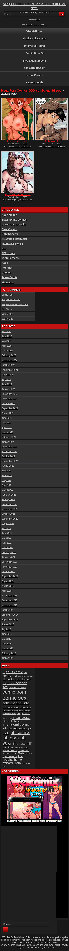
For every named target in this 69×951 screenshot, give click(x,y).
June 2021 (7, 533)
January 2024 (8, 389)
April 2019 (7, 591)
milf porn (15, 748)
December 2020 (9, 562)
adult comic (14, 672)
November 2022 (9, 451)
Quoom (6, 272)
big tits (16, 679)
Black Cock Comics (35, 38)
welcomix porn (12, 762)
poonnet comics (10, 753)
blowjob (25, 679)
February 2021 (9, 552)
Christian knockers (17, 687)
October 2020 (8, 571)
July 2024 (6, 379)
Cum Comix (7, 314)
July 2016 (6, 629)
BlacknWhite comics (14, 219)
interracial (21, 717)
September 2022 (10, 461)
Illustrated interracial (14, 239)
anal (25, 672)
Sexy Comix (7, 319)
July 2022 (6, 470)
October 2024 (8, 365)
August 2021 (8, 523)
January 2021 (8, 557)
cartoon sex (14, 146)
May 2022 (6, 480)
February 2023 (9, 437)
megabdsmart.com (34, 60)
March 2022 (7, 490)
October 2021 (8, 514)
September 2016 (10, 619)
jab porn (11, 737)
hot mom (12, 713)
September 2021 (10, 519)
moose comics (10, 750)
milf (12, 743)
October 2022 (8, 456)
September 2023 (10, 408)
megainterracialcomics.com (15, 304)
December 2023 (9, 394)
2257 (2, 937)
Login (38, 19)
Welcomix (8, 282)
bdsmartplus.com (34, 67)
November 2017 (9, 605)
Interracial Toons (34, 45)
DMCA (10, 937)
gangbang (18, 710)
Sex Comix (7, 309)
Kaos (5, 263)
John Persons (10, 258)
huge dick (7, 718)
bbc (5, 675)
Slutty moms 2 (51, 141)
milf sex (23, 747)
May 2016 (6, 639)
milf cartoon (21, 744)
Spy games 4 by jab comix (18, 194)
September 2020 (10, 576)
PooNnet (7, 267)
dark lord (9, 703)
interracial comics (15, 728)
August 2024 (8, 374)
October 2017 (8, 610)
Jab (4, 248)
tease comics (11, 756)
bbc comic (27, 676)
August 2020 (8, 581)
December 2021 (9, 504)
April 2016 (7, 643)
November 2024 (9, 360)
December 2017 (9, 600)
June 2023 (7, 418)
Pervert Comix (34, 82)
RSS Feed (26, 25)
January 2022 (8, 499)
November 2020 (9, 567)
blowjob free (48, 146)
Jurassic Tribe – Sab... (18, 141)
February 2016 (9, 653)
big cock (8, 679)
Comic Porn (7, 295)
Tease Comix (9, 277)
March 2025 (7, 350)
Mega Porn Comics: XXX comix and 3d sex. (34, 6)
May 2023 (6, 422)
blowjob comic (9, 683)
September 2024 (10, 370)
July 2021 (6, 528)
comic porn (26, 146)
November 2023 (9, 398)
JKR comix (8, 253)
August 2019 (8, 586)
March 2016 (7, 648)
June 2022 (7, 475)
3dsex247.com (34, 31)
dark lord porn (13, 707)
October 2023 (8, 403)
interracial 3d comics (12, 721)
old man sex (23, 750)
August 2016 (8, 624)
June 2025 (7, 336)
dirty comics (25, 707)
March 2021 (7, 547)
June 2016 (7, 634)
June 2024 (7, 384)
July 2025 (6, 331)
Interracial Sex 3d (12, 243)
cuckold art (60, 146)
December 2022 (9, 446)
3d (4, 672)
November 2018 (9, 595)
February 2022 (9, 495)
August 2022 (8, 466)
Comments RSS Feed (39, 25)
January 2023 (8, 442)
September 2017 (10, 615)
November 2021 (9, 509)
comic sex (23, 200)
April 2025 (7, 346)
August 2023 (8, 413)
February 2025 (9, 355)
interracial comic (16, 724)
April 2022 (7, 485)
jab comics (20, 732)
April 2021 (7, 543)
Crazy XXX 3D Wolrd (14, 224)
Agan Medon (9, 215)
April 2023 (7, 427)
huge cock (23, 713)
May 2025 (6, 341)
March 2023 (7, 432)
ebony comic (8, 710)
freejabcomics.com (11, 299)
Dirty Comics (9, 229)
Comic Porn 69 (34, 53)
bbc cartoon (14, 676)
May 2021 (6, 538)
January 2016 (8, 658)
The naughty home (13, 757)
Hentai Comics (34, 75)
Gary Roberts (10, 234)
